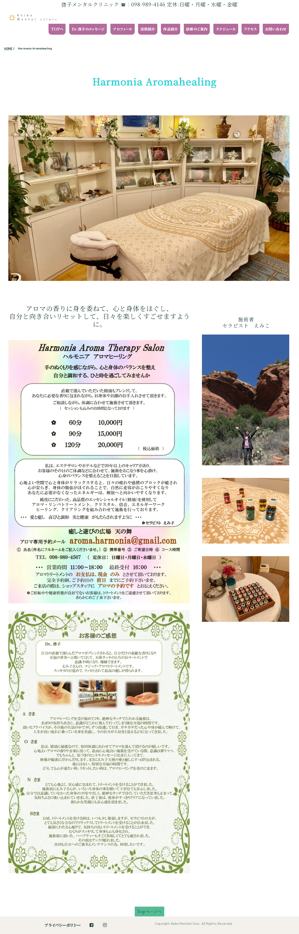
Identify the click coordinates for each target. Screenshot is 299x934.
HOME (8, 48)
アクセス (250, 29)
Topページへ (149, 911)
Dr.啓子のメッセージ (88, 29)
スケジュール (226, 29)
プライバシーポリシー (62, 925)
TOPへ (57, 29)
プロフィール (122, 29)
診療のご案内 (197, 29)
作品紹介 (170, 29)
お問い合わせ (276, 29)
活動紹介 (148, 29)
